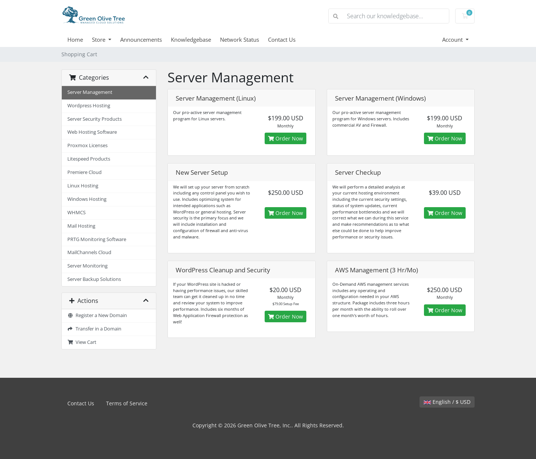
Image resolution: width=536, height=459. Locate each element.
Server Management (89, 92)
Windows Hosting (86, 199)
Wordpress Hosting (88, 105)
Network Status (239, 39)
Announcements (141, 39)
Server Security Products (94, 119)
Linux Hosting (82, 186)
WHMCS (76, 212)
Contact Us (282, 39)
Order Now (285, 138)
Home (75, 39)
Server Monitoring (87, 266)
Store (99, 39)
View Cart (81, 342)
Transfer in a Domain (94, 329)
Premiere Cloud (84, 172)
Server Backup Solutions (94, 279)
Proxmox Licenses (87, 145)
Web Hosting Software (92, 132)
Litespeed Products (88, 159)
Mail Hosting (81, 226)
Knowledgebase (191, 39)
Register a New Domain (97, 315)
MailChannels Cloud (89, 252)
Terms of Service (126, 403)
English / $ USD (447, 401)
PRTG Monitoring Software (96, 239)
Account (453, 39)
